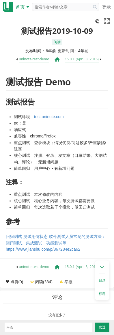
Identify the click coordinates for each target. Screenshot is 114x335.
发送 (102, 327)
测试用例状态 (35, 236)
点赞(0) (16, 281)
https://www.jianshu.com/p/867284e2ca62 (43, 249)
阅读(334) (43, 281)
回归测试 (14, 236)
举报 (68, 281)
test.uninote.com (49, 116)
